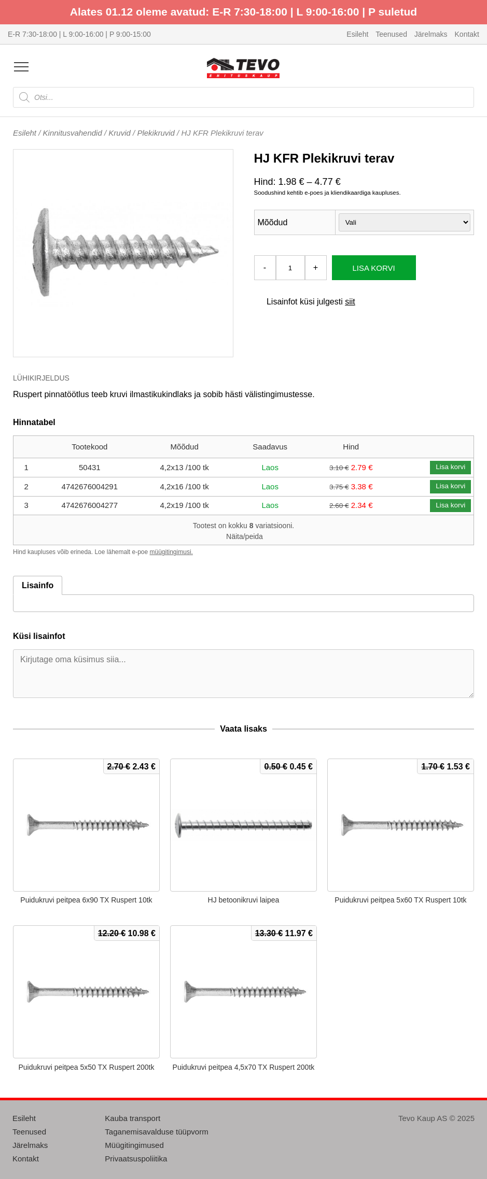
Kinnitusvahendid (72, 132)
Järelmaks (431, 34)
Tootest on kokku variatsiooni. (243, 531)
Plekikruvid (156, 132)
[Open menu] (21, 67)
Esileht (357, 34)
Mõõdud (273, 222)
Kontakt (467, 34)
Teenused (391, 34)
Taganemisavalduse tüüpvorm (156, 1131)
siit (350, 301)
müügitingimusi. (171, 552)
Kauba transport (132, 1118)
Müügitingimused (134, 1145)
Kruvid (119, 132)
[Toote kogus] (290, 267)
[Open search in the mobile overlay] (243, 97)
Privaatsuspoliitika (136, 1158)
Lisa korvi (374, 268)
